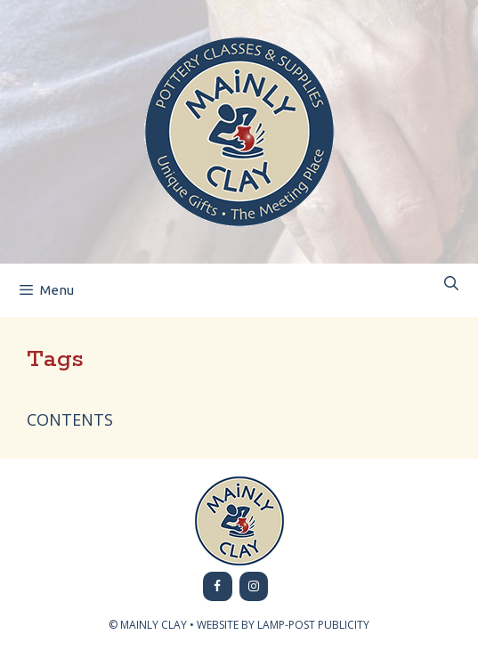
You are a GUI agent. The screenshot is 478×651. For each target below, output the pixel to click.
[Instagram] (254, 587)
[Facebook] (217, 587)
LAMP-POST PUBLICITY (313, 624)
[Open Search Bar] (451, 284)
